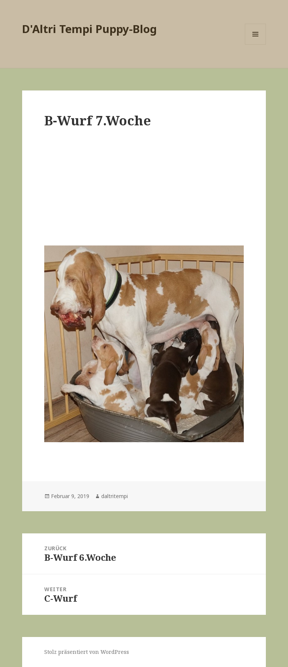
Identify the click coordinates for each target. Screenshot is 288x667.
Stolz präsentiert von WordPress (86, 651)
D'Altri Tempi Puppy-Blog (89, 28)
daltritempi (114, 496)
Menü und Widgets (255, 44)
